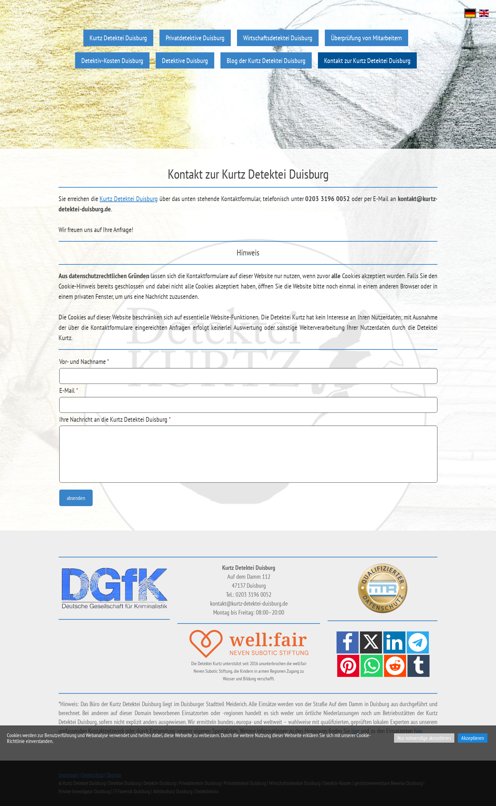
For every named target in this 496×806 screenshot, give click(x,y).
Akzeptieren (472, 737)
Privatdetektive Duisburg (195, 37)
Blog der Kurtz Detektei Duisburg (266, 60)
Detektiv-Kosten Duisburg (112, 60)
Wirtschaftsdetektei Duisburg (277, 37)
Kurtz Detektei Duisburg (118, 37)
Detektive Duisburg (185, 60)
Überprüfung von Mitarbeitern (366, 37)
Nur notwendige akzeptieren (424, 737)
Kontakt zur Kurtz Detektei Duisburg (367, 60)
